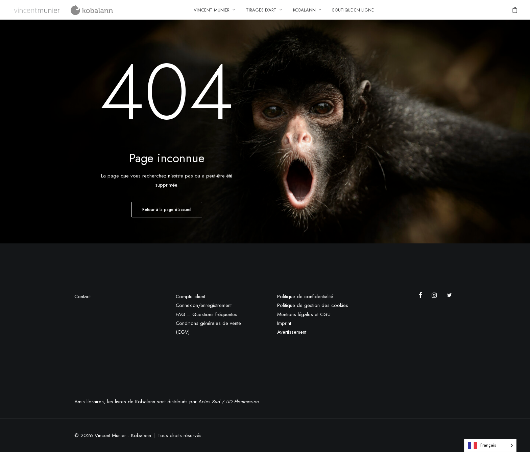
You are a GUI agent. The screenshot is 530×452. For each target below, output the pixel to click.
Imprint (284, 323)
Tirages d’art (264, 10)
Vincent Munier (214, 10)
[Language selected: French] (490, 445)
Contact (82, 296)
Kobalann (307, 10)
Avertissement (291, 332)
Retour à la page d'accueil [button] (166, 210)
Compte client (190, 296)
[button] (422, 296)
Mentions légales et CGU (304, 314)
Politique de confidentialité (305, 296)
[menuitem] (214, 10)
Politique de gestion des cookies (312, 305)
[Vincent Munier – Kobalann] (64, 10)
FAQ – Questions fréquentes (206, 314)
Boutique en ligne (353, 10)
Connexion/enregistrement (204, 305)
